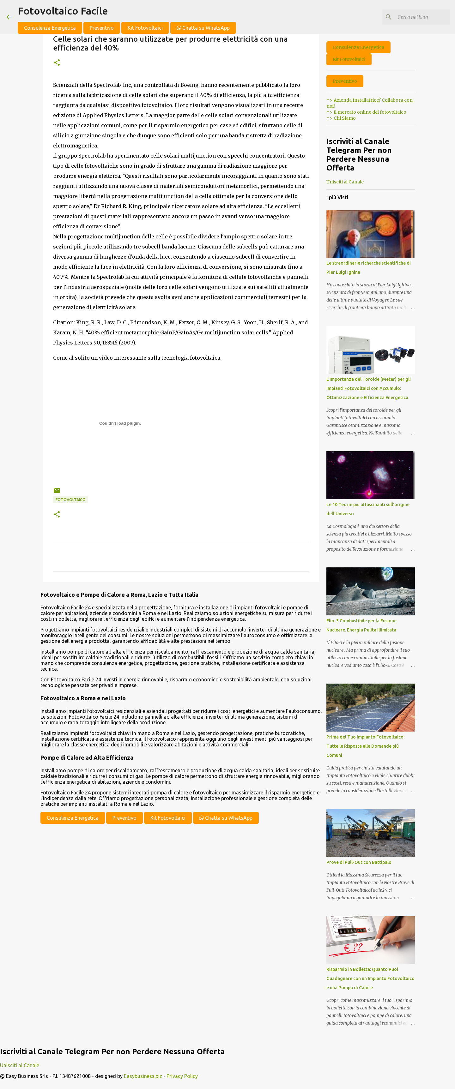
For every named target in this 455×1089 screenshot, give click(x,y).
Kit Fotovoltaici (145, 28)
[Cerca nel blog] (417, 17)
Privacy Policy (182, 1076)
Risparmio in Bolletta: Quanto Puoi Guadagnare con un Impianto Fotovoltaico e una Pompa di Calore (370, 978)
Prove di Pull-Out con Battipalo (358, 862)
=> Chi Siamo (341, 118)
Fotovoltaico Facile (63, 10)
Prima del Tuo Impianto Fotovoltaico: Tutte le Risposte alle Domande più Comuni (365, 746)
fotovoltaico (71, 500)
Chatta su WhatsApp (203, 28)
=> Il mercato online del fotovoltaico (366, 112)
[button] (57, 63)
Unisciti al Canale (345, 182)
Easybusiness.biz (143, 1076)
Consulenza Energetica (50, 28)
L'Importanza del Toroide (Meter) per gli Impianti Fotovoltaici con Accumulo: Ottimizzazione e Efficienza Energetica (368, 388)
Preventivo (102, 28)
